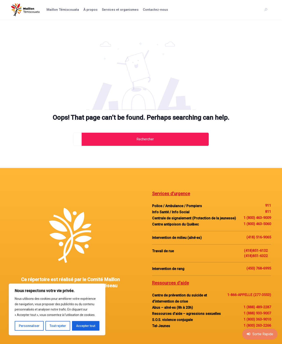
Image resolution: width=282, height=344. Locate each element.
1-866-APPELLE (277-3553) (249, 295)
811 (268, 212)
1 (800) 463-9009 (257, 218)
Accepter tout (85, 326)
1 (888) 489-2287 (257, 307)
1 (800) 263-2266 (257, 325)
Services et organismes (120, 10)
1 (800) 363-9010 (257, 319)
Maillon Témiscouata (63, 10)
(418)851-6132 (256, 251)
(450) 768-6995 (258, 268)
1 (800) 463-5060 (257, 224)
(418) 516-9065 (258, 237)
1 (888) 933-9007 (257, 313)
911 (268, 205)
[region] (57, 309)
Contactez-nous (155, 10)
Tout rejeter (58, 326)
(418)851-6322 (256, 256)
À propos (90, 10)
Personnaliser (29, 326)
